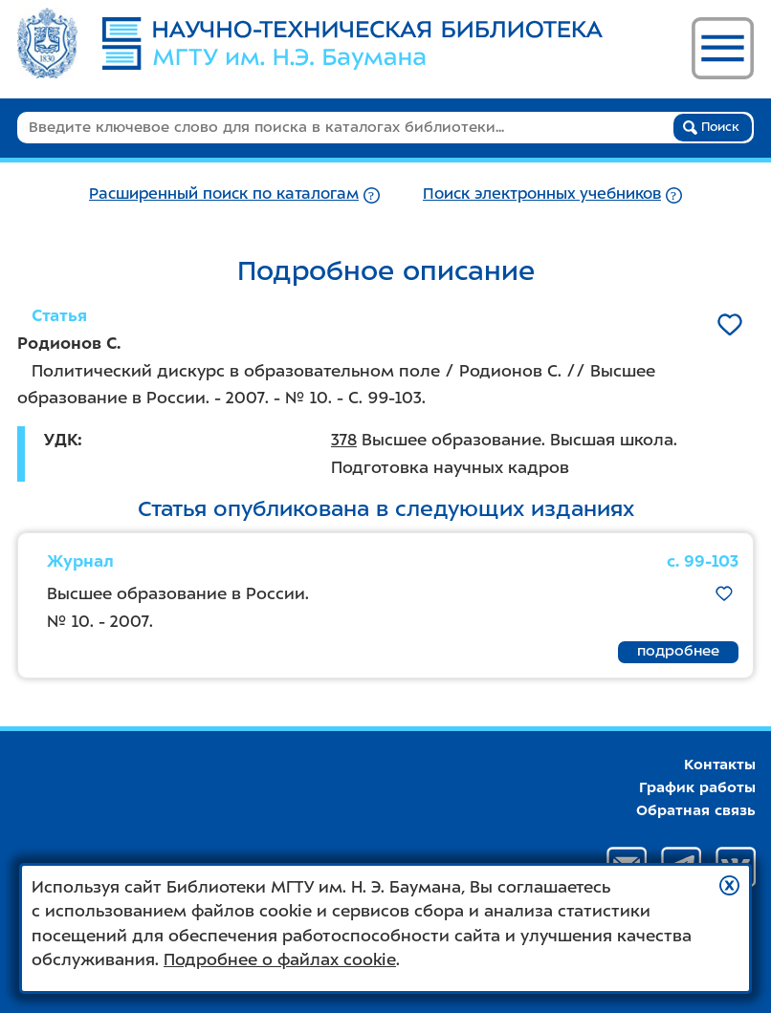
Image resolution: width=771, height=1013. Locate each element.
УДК (60, 439)
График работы (697, 787)
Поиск (711, 127)
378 (344, 439)
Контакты (720, 764)
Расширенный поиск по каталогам (224, 193)
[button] (729, 885)
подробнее (678, 650)
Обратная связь (696, 810)
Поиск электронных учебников (542, 193)
